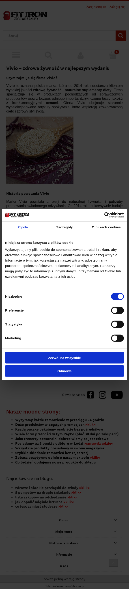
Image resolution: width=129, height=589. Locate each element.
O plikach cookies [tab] (106, 227)
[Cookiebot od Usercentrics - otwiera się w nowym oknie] (104, 215)
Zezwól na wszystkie (64, 358)
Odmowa (64, 371)
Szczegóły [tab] (64, 227)
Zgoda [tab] (23, 227)
